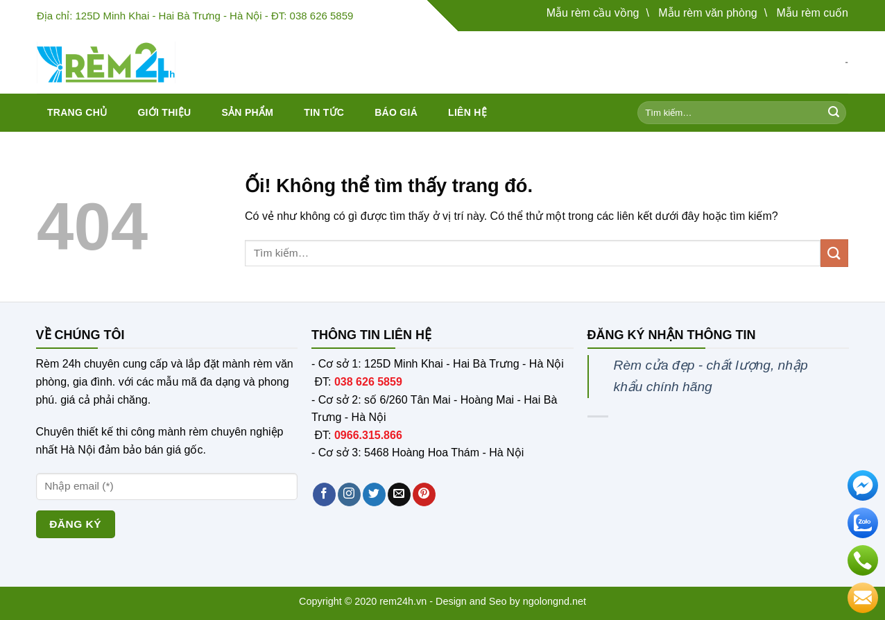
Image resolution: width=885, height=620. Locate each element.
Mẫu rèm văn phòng (707, 13)
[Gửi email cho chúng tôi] (399, 494)
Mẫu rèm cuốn (812, 13)
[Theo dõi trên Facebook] (324, 494)
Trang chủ (77, 112)
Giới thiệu (164, 112)
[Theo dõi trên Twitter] (374, 494)
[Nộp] (833, 113)
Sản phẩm (247, 112)
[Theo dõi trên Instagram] (349, 494)
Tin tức (324, 112)
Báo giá (396, 112)
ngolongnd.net (554, 601)
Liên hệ (467, 112)
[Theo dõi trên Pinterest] (424, 494)
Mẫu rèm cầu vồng (593, 13)
